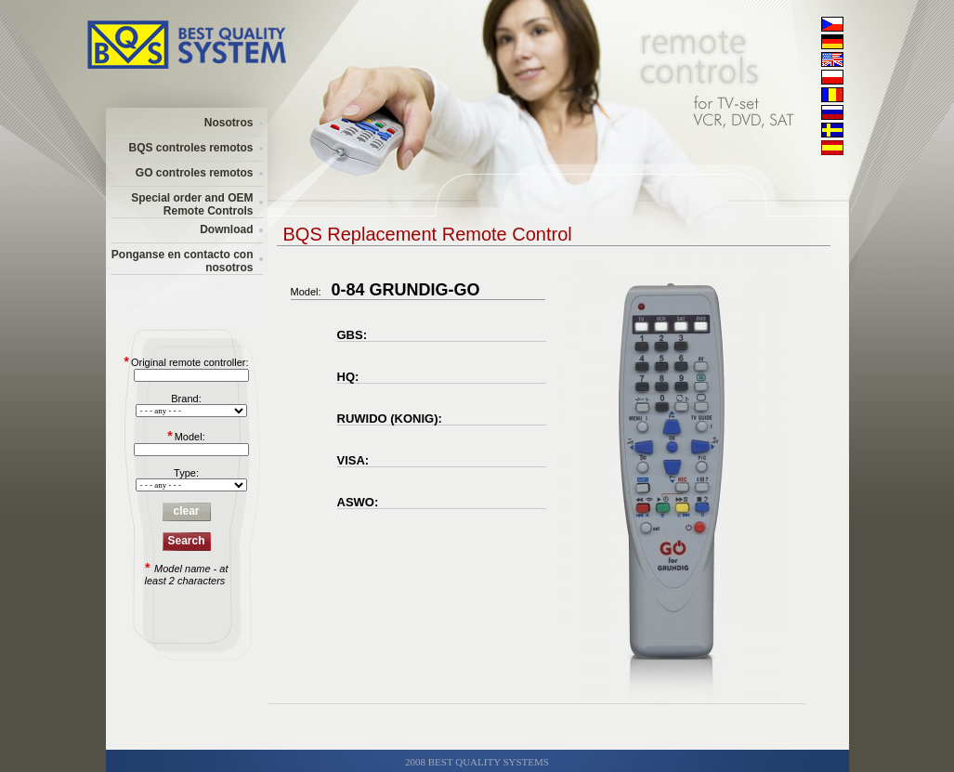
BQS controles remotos (190, 147)
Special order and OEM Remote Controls (192, 204)
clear (186, 510)
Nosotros (229, 122)
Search (185, 540)
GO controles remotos (195, 172)
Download (226, 229)
